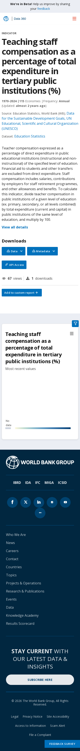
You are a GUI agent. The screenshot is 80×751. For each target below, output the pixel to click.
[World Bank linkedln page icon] (39, 502)
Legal (14, 716)
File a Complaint (40, 735)
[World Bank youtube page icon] (65, 502)
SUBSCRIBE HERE (40, 680)
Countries (14, 567)
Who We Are (16, 534)
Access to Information (30, 726)
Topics (11, 575)
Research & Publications (25, 591)
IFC (37, 482)
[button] (22, 292)
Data (10, 607)
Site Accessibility (58, 716)
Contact (12, 559)
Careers (12, 550)
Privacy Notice (32, 716)
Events (11, 599)
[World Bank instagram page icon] (52, 502)
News (10, 542)
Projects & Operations (23, 583)
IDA (28, 482)
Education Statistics (29, 136)
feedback (43, 9)
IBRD (17, 482)
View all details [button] (15, 227)
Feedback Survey (62, 744)
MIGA (49, 482)
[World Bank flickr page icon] (40, 513)
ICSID (62, 482)
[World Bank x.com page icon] (25, 502)
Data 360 (20, 18)
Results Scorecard (20, 623)
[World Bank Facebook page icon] (12, 502)
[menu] (74, 18)
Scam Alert (57, 726)
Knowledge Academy (22, 615)
